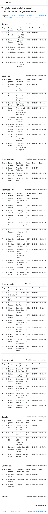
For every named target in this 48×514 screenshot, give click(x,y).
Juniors (3, 20)
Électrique (37, 18)
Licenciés (21, 16)
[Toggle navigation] (44, 2)
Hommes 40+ (8, 18)
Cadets (29, 18)
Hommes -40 (19, 18)
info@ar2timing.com (40, 511)
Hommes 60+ (31, 16)
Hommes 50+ (42, 16)
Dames (13, 16)
